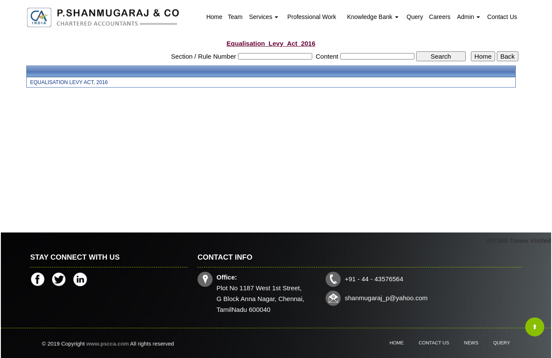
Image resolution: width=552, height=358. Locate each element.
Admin (468, 16)
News (464, 343)
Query (415, 16)
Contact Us (502, 16)
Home (214, 16)
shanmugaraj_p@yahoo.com (386, 297)
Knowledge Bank (372, 16)
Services (263, 16)
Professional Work (311, 16)
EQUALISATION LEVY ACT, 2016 (69, 82)
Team (235, 16)
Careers (440, 16)
